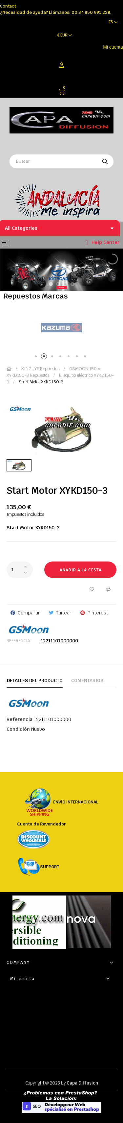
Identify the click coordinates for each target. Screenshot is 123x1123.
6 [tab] (78, 357)
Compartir (29, 613)
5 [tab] (70, 357)
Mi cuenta (113, 47)
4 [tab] (61, 357)
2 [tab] (45, 357)
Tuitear (63, 613)
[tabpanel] (61, 327)
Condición (18, 729)
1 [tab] (37, 357)
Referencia (18, 640)
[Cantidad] (20, 570)
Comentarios (87, 680)
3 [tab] (53, 357)
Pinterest (98, 613)
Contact (8, 6)
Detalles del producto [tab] (35, 680)
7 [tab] (86, 357)
